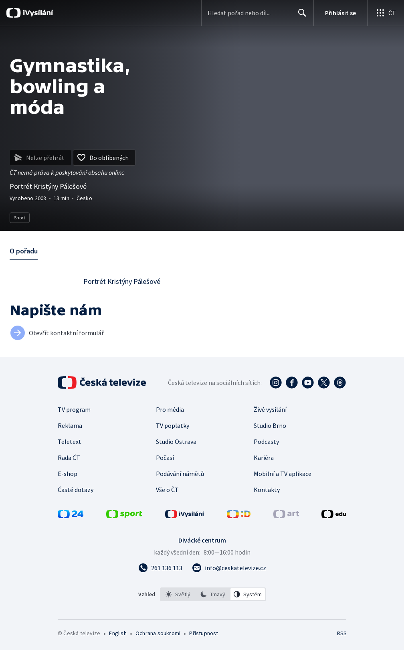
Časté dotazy (75, 490)
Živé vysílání (270, 409)
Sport (19, 218)
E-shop (67, 474)
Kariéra (264, 458)
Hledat (300, 16)
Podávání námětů (180, 474)
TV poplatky (172, 425)
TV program (74, 409)
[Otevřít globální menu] (385, 13)
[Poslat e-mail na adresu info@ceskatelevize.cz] (229, 568)
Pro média (170, 409)
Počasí (165, 458)
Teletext (69, 441)
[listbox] (213, 594)
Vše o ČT (167, 490)
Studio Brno (270, 425)
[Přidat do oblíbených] (104, 158)
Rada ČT (69, 458)
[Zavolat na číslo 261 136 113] (160, 568)
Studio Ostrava (176, 441)
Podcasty (266, 441)
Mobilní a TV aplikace (282, 474)
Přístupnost (203, 633)
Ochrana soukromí (157, 633)
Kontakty (267, 490)
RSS (341, 633)
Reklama (70, 425)
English (117, 633)
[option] (178, 594)
